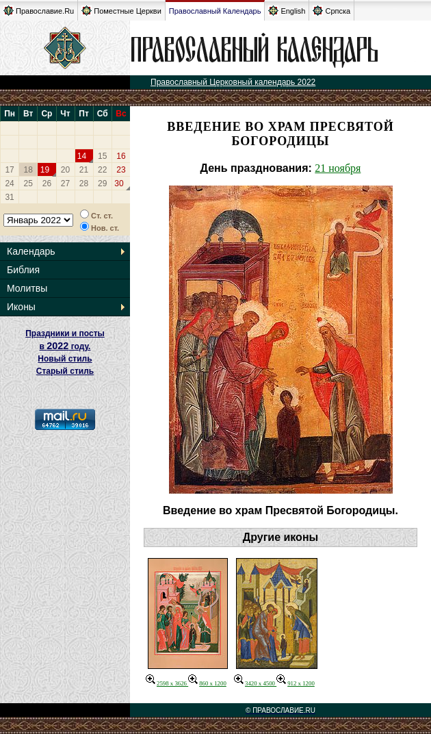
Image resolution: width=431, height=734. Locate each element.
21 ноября (338, 168)
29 (102, 183)
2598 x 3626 (167, 683)
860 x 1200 (207, 683)
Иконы (21, 306)
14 (81, 156)
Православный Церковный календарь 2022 (233, 82)
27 (65, 183)
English (286, 10)
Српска (331, 10)
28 (83, 183)
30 (118, 183)
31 (9, 197)
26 (46, 183)
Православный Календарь (215, 11)
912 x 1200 (295, 683)
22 (102, 170)
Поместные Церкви (121, 10)
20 (65, 170)
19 (44, 170)
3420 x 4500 (255, 683)
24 (9, 183)
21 (83, 170)
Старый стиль (65, 371)
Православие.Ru (38, 10)
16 (120, 156)
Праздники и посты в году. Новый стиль (65, 346)
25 (28, 183)
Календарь (31, 251)
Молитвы (27, 288)
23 (120, 170)
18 (28, 170)
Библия (23, 269)
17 (9, 170)
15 (102, 156)
